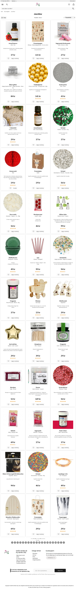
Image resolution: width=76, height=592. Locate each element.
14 (50, 542)
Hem (2, 11)
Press (34, 556)
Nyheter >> (14, 1)
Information (72, 1)
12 (44, 542)
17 (58, 542)
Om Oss (34, 555)
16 (55, 542)
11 (42, 542)
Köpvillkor (35, 553)
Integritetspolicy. (51, 574)
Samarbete (35, 558)
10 (39, 542)
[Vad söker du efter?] (38, 8)
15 (53, 542)
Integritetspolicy (36, 560)
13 (47, 542)
